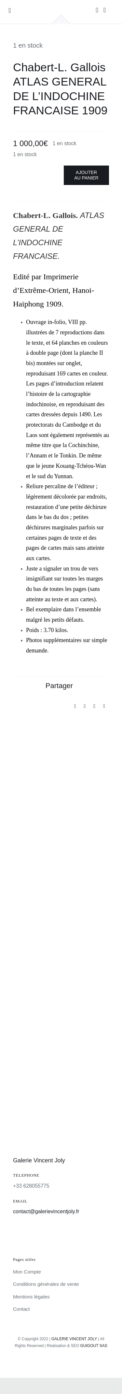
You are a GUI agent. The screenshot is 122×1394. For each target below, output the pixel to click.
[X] (84, 706)
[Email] (104, 706)
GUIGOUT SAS (93, 1345)
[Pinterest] (94, 706)
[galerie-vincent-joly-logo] (61, 6)
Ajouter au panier (86, 175)
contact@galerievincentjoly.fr (46, 1211)
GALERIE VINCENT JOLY (74, 1339)
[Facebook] (75, 706)
